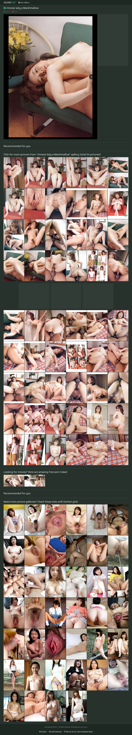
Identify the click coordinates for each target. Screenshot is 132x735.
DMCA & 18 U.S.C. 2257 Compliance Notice (78, 731)
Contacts (43, 731)
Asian (10, 3)
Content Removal (55, 731)
